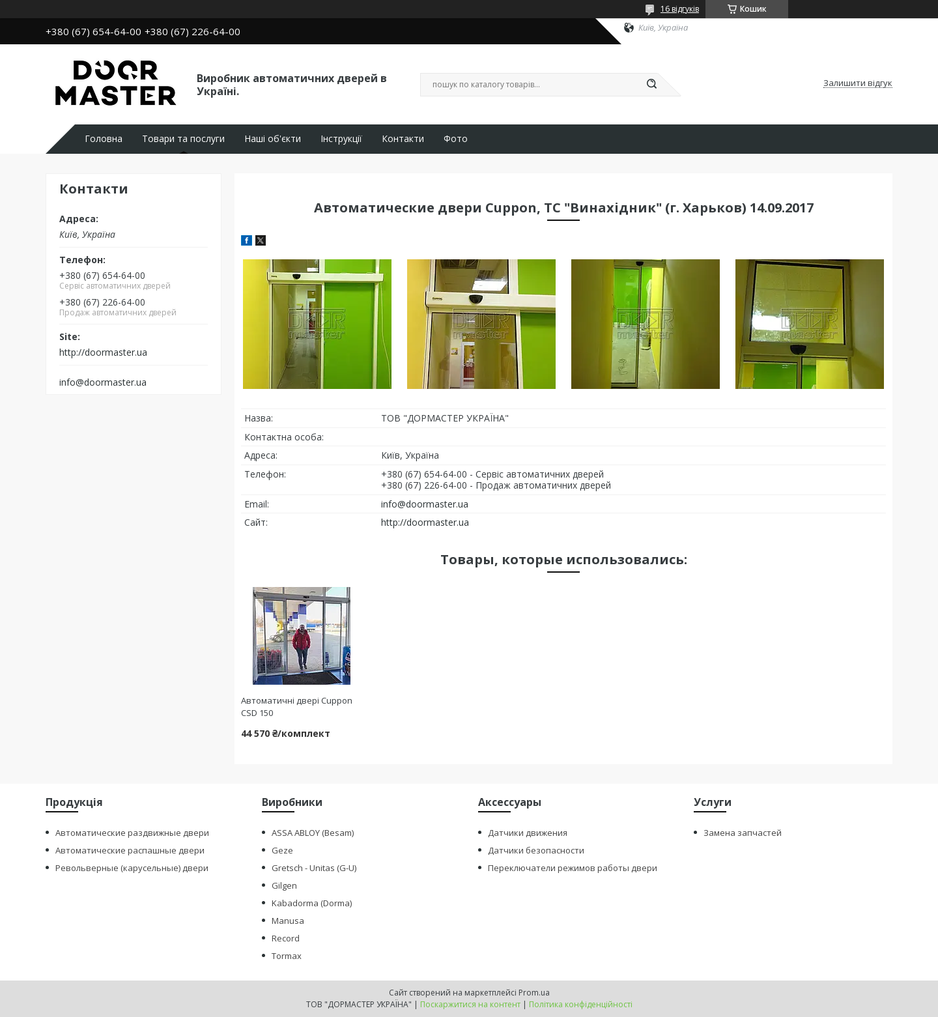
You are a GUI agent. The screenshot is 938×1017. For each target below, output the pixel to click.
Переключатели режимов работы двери (572, 868)
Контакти (403, 138)
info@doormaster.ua (103, 382)
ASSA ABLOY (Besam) (313, 832)
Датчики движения (527, 832)
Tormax (287, 956)
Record (286, 938)
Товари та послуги (183, 138)
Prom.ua (534, 992)
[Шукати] (651, 84)
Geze (282, 850)
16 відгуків (680, 8)
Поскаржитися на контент (470, 1004)
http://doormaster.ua (103, 352)
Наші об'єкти (272, 138)
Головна (103, 138)
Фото (456, 138)
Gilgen (284, 885)
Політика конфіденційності (580, 1004)
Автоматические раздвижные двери (132, 832)
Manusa (288, 920)
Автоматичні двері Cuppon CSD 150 (296, 707)
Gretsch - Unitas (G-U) (314, 868)
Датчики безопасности (536, 850)
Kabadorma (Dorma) (312, 903)
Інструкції (341, 138)
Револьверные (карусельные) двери (131, 868)
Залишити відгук (857, 83)
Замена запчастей (743, 832)
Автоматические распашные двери (130, 850)
